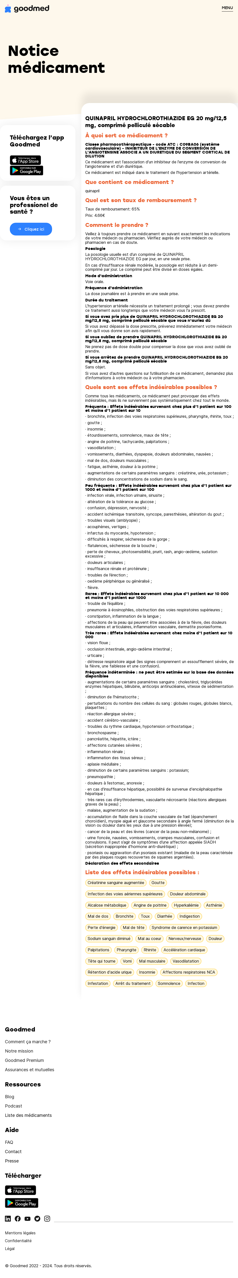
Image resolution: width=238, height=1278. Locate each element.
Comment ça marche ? (28, 1041)
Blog (9, 1096)
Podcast (13, 1105)
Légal (9, 1248)
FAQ (9, 1142)
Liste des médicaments (28, 1115)
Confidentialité (18, 1240)
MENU (227, 7)
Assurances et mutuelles (29, 1069)
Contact (13, 1151)
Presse (12, 1160)
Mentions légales (20, 1232)
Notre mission (19, 1051)
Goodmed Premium (24, 1060)
